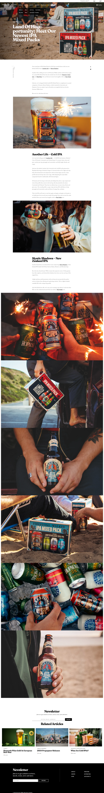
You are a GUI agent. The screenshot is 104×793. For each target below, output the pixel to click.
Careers (73, 774)
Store (72, 776)
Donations (86, 771)
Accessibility (87, 776)
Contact (73, 771)
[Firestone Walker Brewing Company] (84, 1)
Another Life (49, 158)
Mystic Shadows (63, 264)
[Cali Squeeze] (100, 1)
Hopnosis (64, 74)
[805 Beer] (94, 1)
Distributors (87, 774)
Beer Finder (68, 76)
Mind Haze (39, 76)
